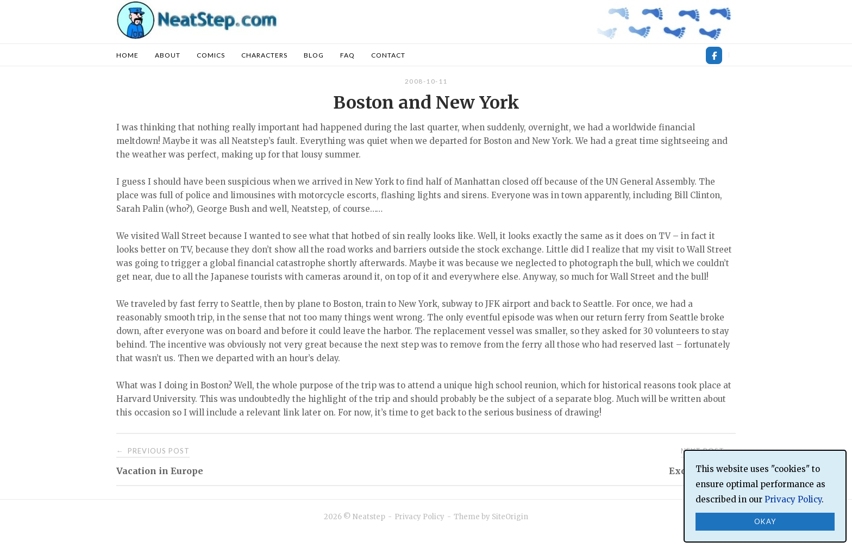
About (167, 55)
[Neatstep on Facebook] (714, 55)
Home (127, 55)
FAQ (347, 55)
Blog (314, 55)
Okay (765, 521)
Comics (211, 55)
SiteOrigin (510, 516)
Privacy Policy (419, 516)
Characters (264, 55)
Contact (388, 55)
